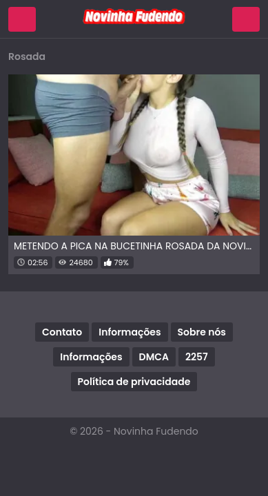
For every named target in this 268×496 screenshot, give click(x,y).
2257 (196, 357)
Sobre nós (202, 332)
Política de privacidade (134, 382)
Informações (130, 332)
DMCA (154, 357)
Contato (62, 332)
